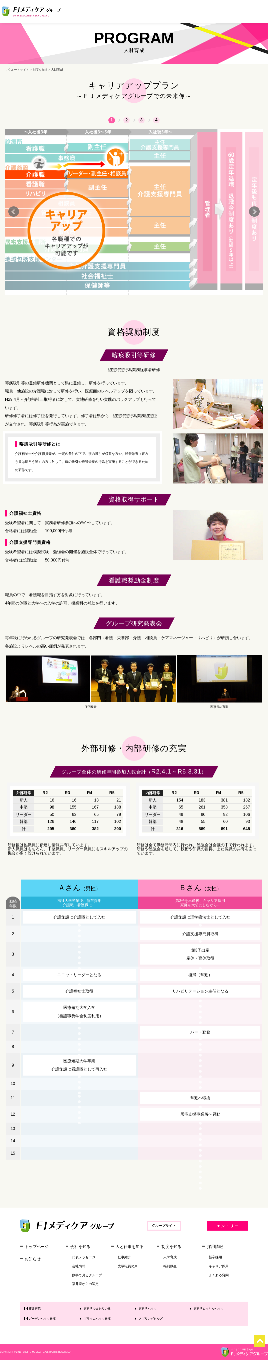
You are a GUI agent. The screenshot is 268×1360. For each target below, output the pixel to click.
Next (254, 211)
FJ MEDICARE (36, 1352)
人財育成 (170, 1257)
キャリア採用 (219, 1266)
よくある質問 (219, 1275)
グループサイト (164, 1225)
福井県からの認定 (85, 1284)
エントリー (228, 1226)
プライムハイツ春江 (97, 1318)
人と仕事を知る (130, 1246)
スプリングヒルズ (151, 1318)
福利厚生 (170, 1266)
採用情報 (215, 1246)
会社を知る (80, 1246)
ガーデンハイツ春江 (42, 1318)
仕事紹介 (124, 1257)
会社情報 (78, 1266)
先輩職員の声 (128, 1266)
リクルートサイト (17, 69)
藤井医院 (35, 1308)
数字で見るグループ (87, 1275)
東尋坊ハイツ (148, 1308)
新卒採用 (215, 1257)
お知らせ (33, 1259)
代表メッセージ (83, 1257)
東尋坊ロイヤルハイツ (209, 1308)
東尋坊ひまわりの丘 (97, 1308)
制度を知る (40, 69)
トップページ (37, 1246)
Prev (13, 211)
